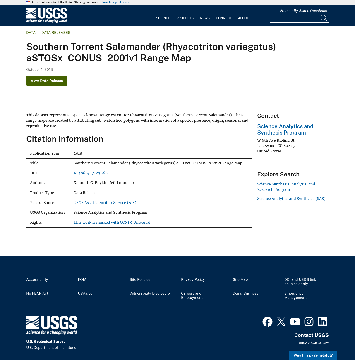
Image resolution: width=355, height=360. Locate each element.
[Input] (299, 18)
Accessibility (37, 280)
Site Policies (140, 280)
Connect (224, 18)
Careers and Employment (192, 295)
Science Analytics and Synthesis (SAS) (291, 198)
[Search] (324, 18)
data (31, 33)
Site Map (240, 280)
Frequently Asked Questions (303, 11)
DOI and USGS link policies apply (300, 282)
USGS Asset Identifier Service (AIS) (105, 203)
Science (163, 18)
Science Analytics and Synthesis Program (285, 129)
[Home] (46, 22)
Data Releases (55, 33)
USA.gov (85, 293)
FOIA (82, 280)
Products (185, 18)
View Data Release (47, 81)
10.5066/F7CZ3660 (91, 173)
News (205, 18)
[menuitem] (163, 15)
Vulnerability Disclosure (150, 293)
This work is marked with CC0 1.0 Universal (112, 222)
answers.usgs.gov (314, 342)
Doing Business (245, 293)
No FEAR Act (37, 293)
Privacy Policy (193, 280)
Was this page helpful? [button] (313, 355)
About (243, 18)
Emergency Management (295, 295)
